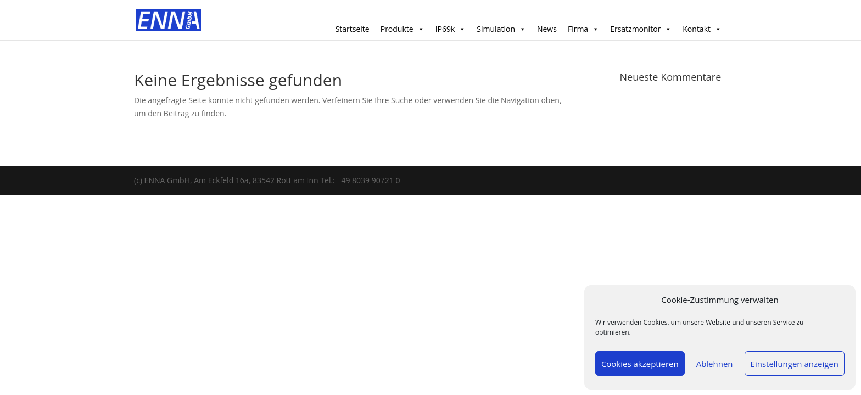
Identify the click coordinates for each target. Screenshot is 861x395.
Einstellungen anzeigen (794, 363)
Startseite (353, 29)
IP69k (450, 29)
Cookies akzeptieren (640, 363)
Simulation (501, 29)
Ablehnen (714, 363)
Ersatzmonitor (641, 29)
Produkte (402, 29)
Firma (583, 29)
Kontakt (702, 29)
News (547, 29)
